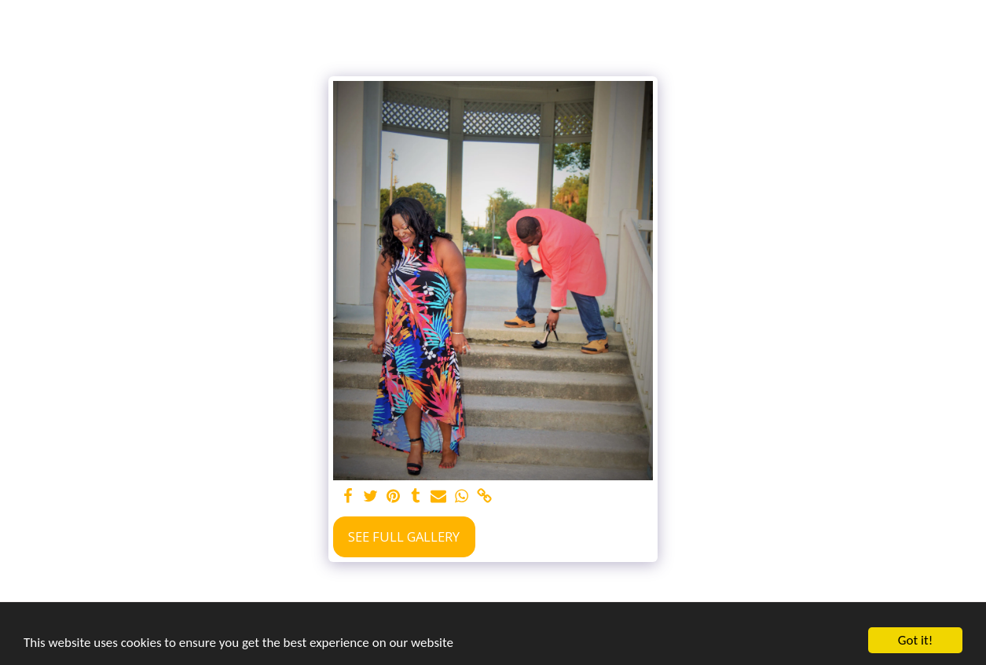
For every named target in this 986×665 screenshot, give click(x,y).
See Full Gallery (404, 536)
